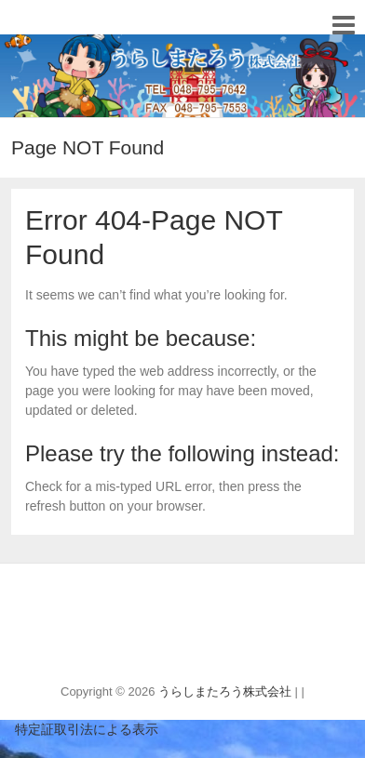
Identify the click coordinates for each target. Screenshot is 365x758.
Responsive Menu (343, 24)
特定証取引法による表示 (79, 729)
